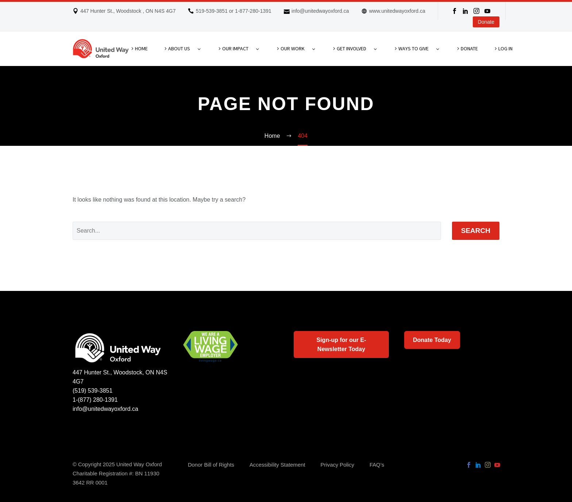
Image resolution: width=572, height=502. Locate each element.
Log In (505, 48)
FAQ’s (377, 465)
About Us (179, 48)
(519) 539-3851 (92, 391)
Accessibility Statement (277, 465)
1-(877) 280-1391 (95, 400)
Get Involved (351, 48)
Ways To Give (413, 48)
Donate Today (432, 340)
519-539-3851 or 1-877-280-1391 (233, 11)
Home (141, 48)
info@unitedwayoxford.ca (320, 11)
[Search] (257, 231)
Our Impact (235, 48)
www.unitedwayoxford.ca (397, 11)
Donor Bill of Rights (211, 465)
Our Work (293, 48)
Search (475, 230)
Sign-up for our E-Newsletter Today (341, 344)
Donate (486, 22)
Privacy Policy (337, 465)
